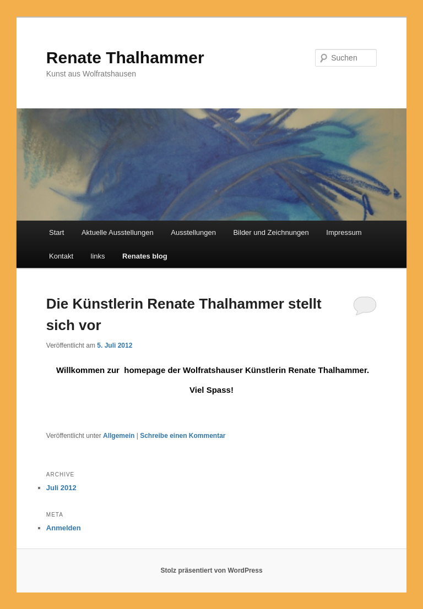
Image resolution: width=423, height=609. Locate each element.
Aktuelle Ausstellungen (118, 232)
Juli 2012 (61, 488)
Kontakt (61, 256)
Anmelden (63, 528)
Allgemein (118, 436)
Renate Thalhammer (125, 57)
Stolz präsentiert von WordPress (211, 570)
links (98, 256)
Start (56, 232)
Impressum (343, 232)
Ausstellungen (193, 232)
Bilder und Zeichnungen (270, 232)
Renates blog (144, 256)
